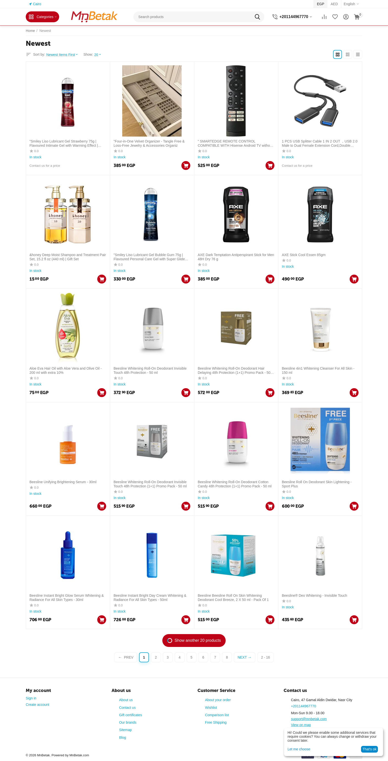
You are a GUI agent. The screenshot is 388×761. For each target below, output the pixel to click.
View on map (301, 725)
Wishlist (211, 708)
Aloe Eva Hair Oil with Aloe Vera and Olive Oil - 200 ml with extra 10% (65, 370)
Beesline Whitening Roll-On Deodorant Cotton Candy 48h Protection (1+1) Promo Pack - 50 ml (234, 484)
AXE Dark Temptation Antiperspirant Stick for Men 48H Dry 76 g (236, 257)
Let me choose (299, 749)
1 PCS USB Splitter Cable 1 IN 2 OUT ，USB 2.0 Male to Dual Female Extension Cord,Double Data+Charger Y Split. (320, 143)
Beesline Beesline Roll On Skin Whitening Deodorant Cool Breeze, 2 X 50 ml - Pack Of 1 (233, 598)
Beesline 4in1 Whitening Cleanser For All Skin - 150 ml (318, 370)
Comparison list (217, 715)
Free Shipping (215, 722)
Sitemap (125, 730)
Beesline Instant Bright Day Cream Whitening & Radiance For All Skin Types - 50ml (150, 598)
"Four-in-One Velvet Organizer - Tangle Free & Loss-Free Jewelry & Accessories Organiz (149, 143)
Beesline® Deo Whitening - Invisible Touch (314, 595)
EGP (320, 4)
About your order (218, 700)
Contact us (127, 708)
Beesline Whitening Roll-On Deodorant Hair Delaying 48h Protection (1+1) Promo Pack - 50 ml (234, 370)
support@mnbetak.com (309, 719)
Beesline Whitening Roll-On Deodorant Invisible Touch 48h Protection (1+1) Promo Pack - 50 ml (150, 484)
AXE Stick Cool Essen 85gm (304, 255)
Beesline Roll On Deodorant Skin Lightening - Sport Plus (317, 484)
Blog (122, 737)
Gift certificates (130, 715)
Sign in (31, 698)
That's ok (369, 749)
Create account (37, 705)
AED (334, 4)
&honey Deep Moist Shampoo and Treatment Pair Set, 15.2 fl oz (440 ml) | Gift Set (67, 257)
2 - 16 (265, 657)
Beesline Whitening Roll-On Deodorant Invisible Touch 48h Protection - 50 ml (150, 370)
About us (126, 700)
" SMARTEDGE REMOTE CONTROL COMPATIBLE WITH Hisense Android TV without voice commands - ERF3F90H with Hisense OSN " (235, 143)
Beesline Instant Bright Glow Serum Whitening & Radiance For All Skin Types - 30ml (66, 598)
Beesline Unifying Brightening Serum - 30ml (63, 482)
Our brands (127, 722)
